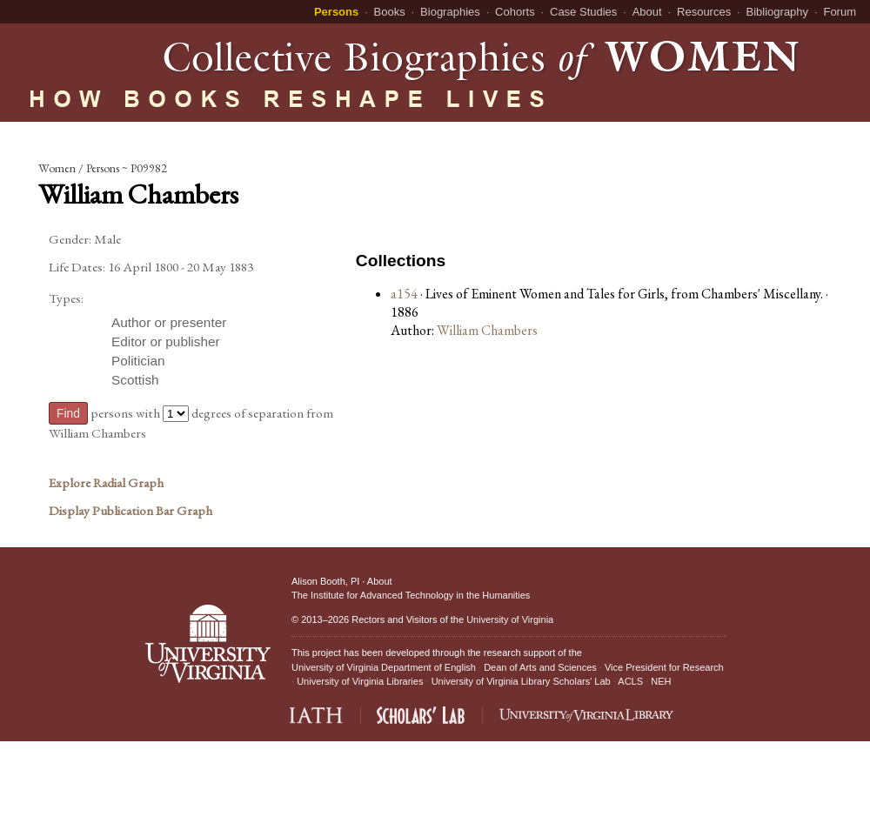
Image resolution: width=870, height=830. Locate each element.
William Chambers (487, 330)
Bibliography (777, 11)
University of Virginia (509, 619)
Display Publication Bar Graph (130, 510)
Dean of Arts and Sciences (540, 667)
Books (389, 11)
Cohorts (515, 11)
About (647, 11)
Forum (839, 11)
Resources (704, 11)
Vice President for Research (664, 667)
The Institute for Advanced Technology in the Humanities (410, 595)
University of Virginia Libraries (360, 681)
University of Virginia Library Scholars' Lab (521, 681)
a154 (404, 293)
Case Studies (583, 11)
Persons (336, 11)
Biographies (450, 11)
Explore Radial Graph (106, 483)
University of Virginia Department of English (383, 667)
